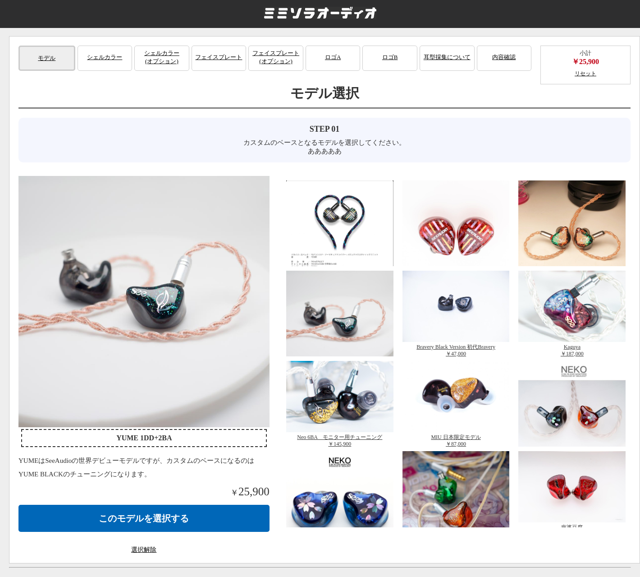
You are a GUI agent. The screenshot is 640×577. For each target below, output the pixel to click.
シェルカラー (104, 57)
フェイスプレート (218, 57)
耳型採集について (447, 57)
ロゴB (390, 57)
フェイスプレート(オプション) (275, 57)
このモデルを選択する (144, 518)
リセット (585, 73)
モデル (46, 58)
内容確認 (504, 57)
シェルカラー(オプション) (161, 57)
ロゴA (333, 57)
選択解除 (143, 549)
